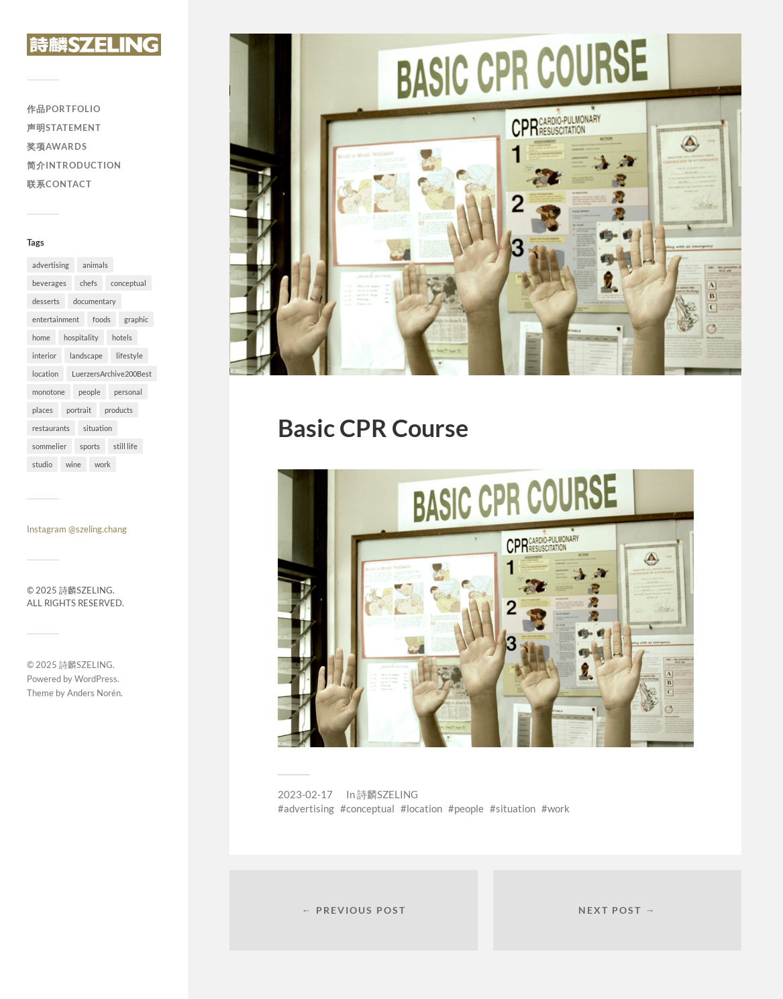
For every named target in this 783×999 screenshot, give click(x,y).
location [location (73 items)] (45, 373)
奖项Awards (57, 146)
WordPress (95, 678)
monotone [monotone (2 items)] (48, 391)
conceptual (370, 808)
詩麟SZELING (86, 664)
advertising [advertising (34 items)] (50, 264)
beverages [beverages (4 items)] (49, 283)
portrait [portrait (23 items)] (78, 410)
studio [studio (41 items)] (42, 464)
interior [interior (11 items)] (44, 355)
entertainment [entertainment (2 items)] (55, 319)
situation (515, 808)
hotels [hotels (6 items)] (122, 337)
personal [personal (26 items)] (128, 391)
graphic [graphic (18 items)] (136, 319)
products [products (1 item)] (119, 410)
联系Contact (59, 184)
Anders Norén (94, 692)
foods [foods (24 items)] (102, 319)
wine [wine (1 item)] (73, 464)
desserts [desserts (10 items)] (46, 301)
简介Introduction (74, 165)
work (558, 808)
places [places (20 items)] (42, 410)
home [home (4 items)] (41, 337)
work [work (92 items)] (103, 464)
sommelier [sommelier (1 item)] (49, 446)
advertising (309, 808)
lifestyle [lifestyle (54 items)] (129, 355)
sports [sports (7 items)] (90, 446)
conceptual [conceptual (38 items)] (128, 283)
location (424, 808)
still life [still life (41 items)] (125, 446)
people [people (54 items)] (90, 391)
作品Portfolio (64, 108)
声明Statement (64, 127)
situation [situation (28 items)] (97, 428)
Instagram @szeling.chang (77, 529)
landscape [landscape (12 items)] (86, 355)
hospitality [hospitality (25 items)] (81, 337)
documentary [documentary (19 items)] (94, 301)
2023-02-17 (305, 794)
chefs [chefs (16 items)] (88, 283)
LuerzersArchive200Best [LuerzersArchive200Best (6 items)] (112, 373)
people (469, 808)
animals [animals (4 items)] (95, 264)
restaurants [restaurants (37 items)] (51, 428)
